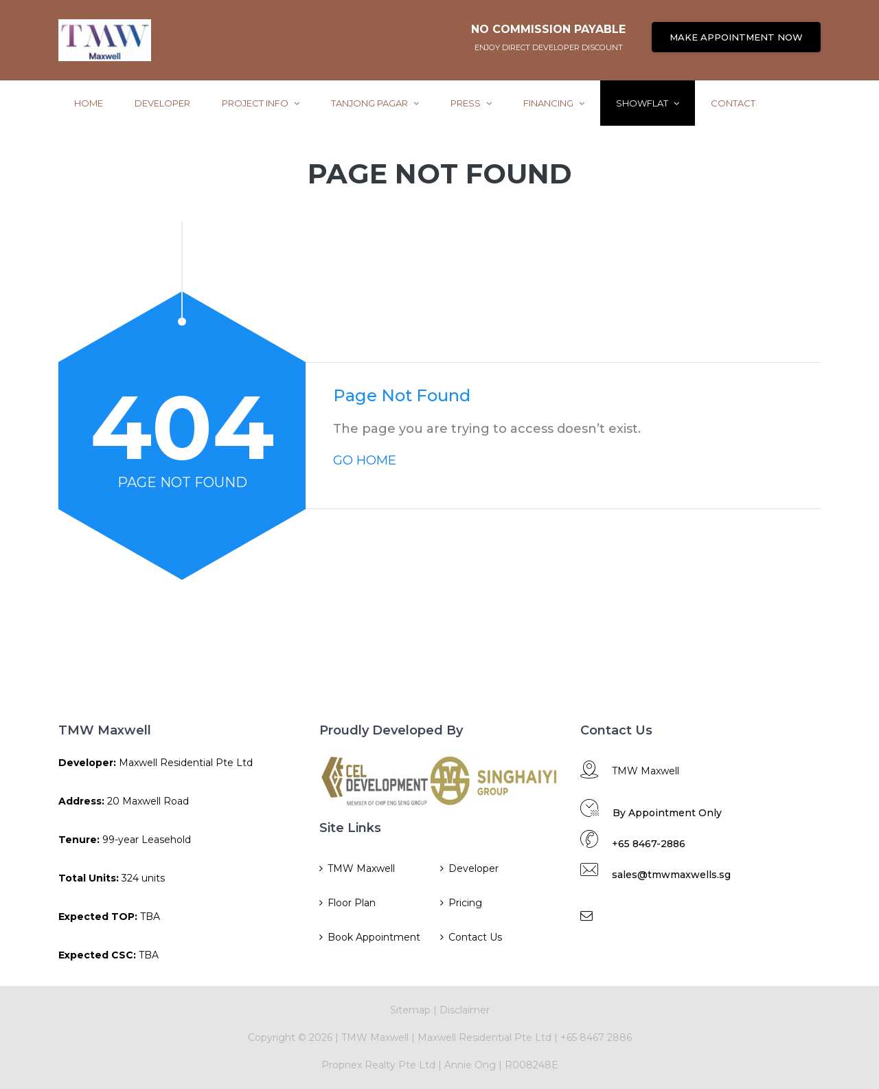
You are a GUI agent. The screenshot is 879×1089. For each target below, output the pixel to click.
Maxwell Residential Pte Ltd (484, 1037)
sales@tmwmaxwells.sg (671, 874)
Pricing (465, 903)
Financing (553, 103)
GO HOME (364, 460)
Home (88, 103)
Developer (162, 103)
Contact (733, 103)
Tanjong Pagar (375, 103)
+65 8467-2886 (648, 844)
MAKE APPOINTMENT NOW (736, 37)
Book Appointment (374, 937)
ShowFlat (647, 103)
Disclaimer (465, 1010)
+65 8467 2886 (596, 1037)
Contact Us (475, 937)
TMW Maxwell (361, 868)
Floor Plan (352, 903)
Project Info (260, 103)
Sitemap (410, 1010)
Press (471, 103)
